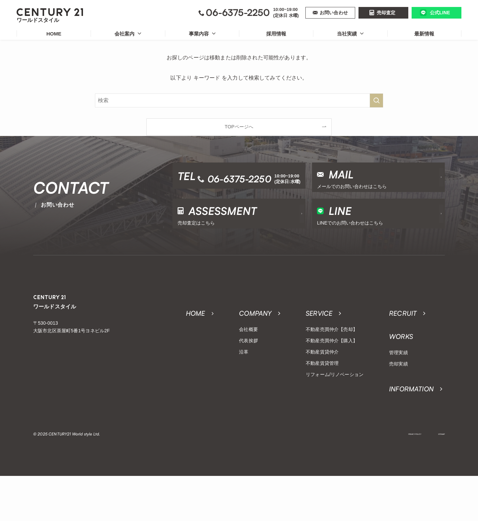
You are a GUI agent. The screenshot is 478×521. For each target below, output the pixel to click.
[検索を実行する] (376, 100)
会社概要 (248, 369)
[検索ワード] (239, 100)
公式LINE (440, 12)
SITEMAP (436, 479)
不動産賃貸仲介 (322, 392)
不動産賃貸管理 (322, 403)
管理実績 (398, 392)
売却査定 (386, 12)
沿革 (243, 392)
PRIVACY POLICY (396, 479)
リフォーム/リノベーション (334, 414)
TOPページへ (239, 126)
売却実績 (398, 404)
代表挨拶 (248, 380)
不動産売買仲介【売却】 (332, 369)
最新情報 (424, 33)
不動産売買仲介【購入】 (332, 380)
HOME (53, 33)
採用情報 (276, 33)
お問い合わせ (334, 12)
